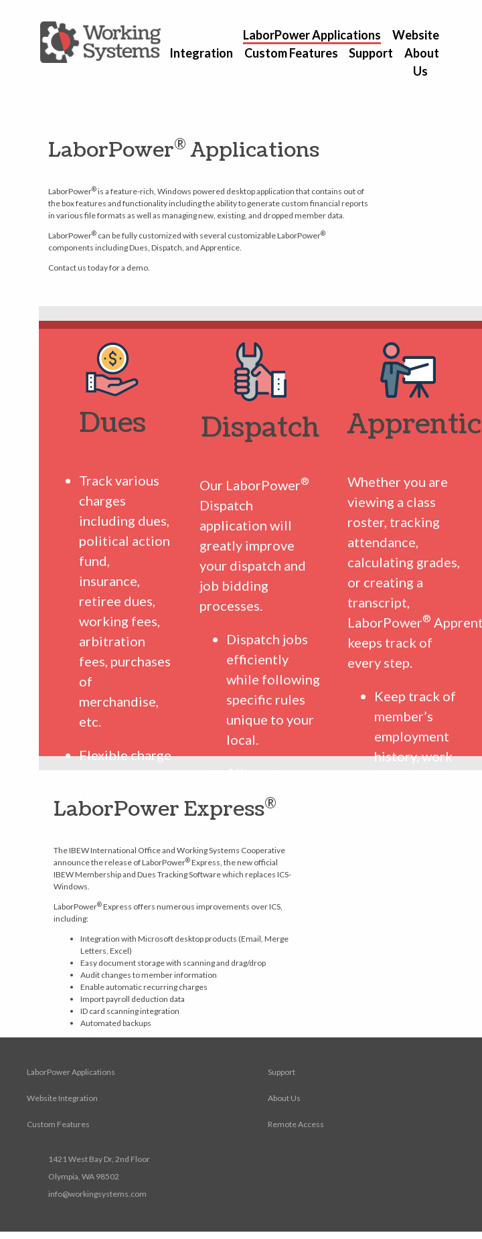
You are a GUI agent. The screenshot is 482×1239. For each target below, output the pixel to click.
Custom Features (291, 53)
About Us (284, 1098)
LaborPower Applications (312, 34)
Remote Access (296, 1124)
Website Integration (62, 1098)
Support (371, 53)
